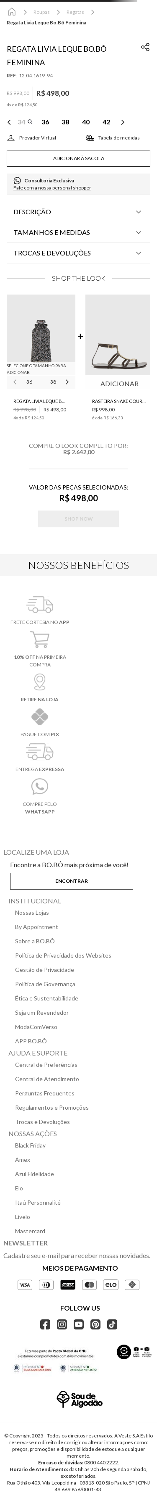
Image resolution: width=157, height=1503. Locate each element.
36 (29, 382)
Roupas (41, 12)
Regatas (75, 12)
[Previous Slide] (9, 122)
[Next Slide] (122, 122)
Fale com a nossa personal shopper (52, 187)
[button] (25, 122)
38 (53, 382)
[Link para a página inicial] (12, 12)
